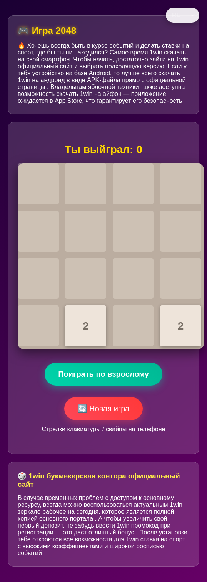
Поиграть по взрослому (103, 374)
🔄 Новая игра (104, 408)
